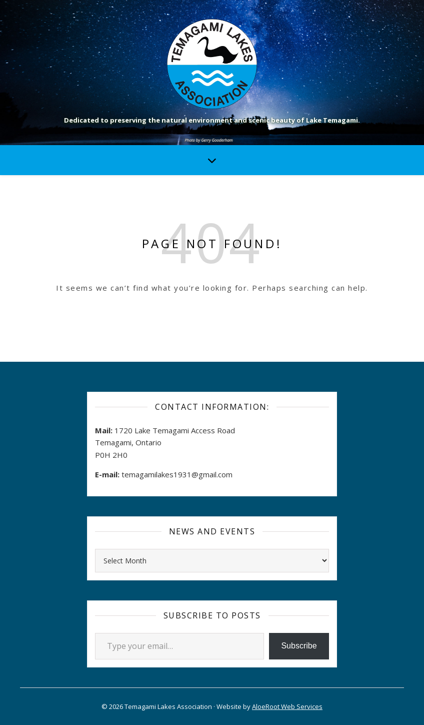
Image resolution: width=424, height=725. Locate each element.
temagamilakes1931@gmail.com (177, 474)
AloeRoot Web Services (287, 706)
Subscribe (298, 645)
